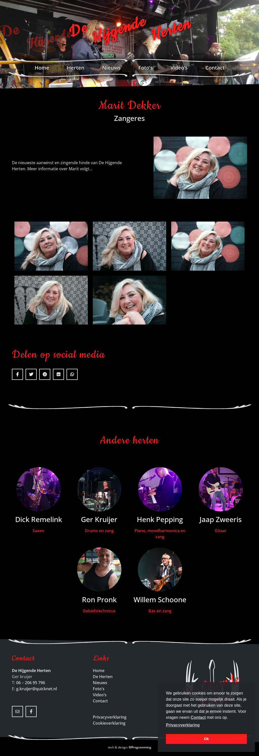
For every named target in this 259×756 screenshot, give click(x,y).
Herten (75, 67)
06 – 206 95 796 (30, 682)
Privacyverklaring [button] (183, 725)
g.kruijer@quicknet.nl (36, 689)
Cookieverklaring (109, 723)
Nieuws (111, 67)
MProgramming (140, 747)
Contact (215, 67)
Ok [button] (206, 739)
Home (42, 67)
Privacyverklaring (109, 717)
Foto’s (145, 67)
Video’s (179, 67)
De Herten (103, 676)
